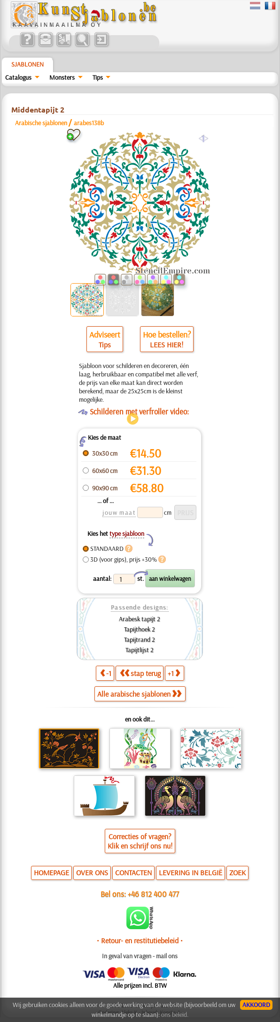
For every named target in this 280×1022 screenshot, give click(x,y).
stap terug (140, 673)
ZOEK (237, 872)
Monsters (62, 77)
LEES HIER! (166, 344)
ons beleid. (174, 1014)
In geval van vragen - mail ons (140, 956)
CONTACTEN (133, 872)
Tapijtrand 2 (139, 639)
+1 (174, 673)
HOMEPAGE (51, 872)
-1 (105, 673)
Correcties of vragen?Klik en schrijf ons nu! (140, 841)
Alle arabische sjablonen (139, 694)
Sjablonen (27, 64)
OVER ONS (92, 872)
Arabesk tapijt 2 (139, 619)
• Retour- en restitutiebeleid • (140, 940)
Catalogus (18, 77)
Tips (98, 77)
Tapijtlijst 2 (139, 650)
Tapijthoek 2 (139, 629)
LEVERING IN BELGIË (190, 872)
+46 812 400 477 (153, 894)
